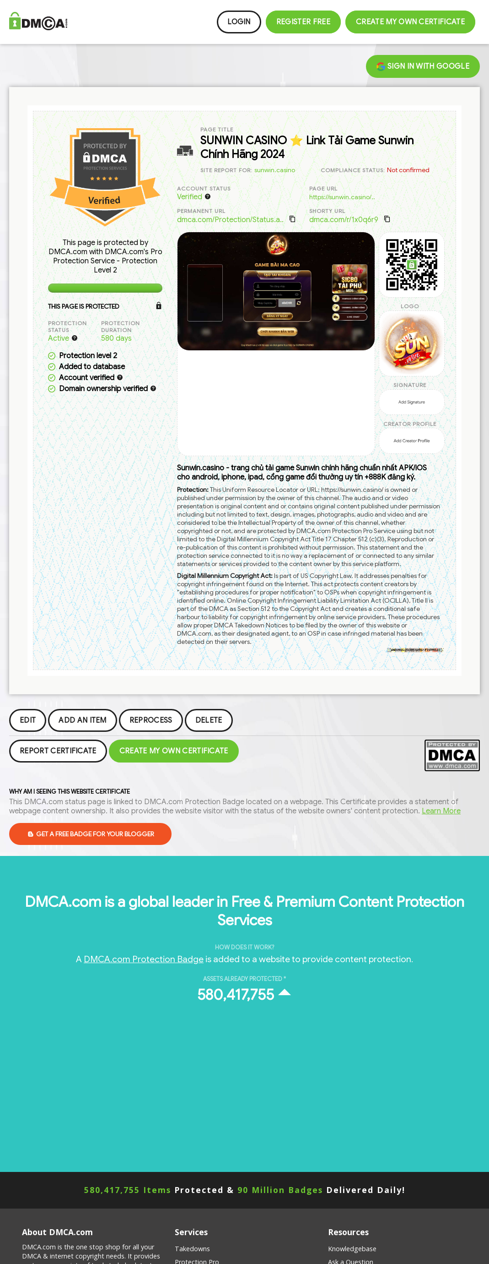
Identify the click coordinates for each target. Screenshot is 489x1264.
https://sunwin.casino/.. (342, 197)
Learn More (441, 811)
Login (239, 22)
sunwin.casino (274, 170)
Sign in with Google (422, 66)
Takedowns (192, 1248)
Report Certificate (58, 751)
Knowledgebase (352, 1248)
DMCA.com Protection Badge (144, 958)
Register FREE (303, 22)
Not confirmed (408, 170)
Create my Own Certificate (410, 22)
